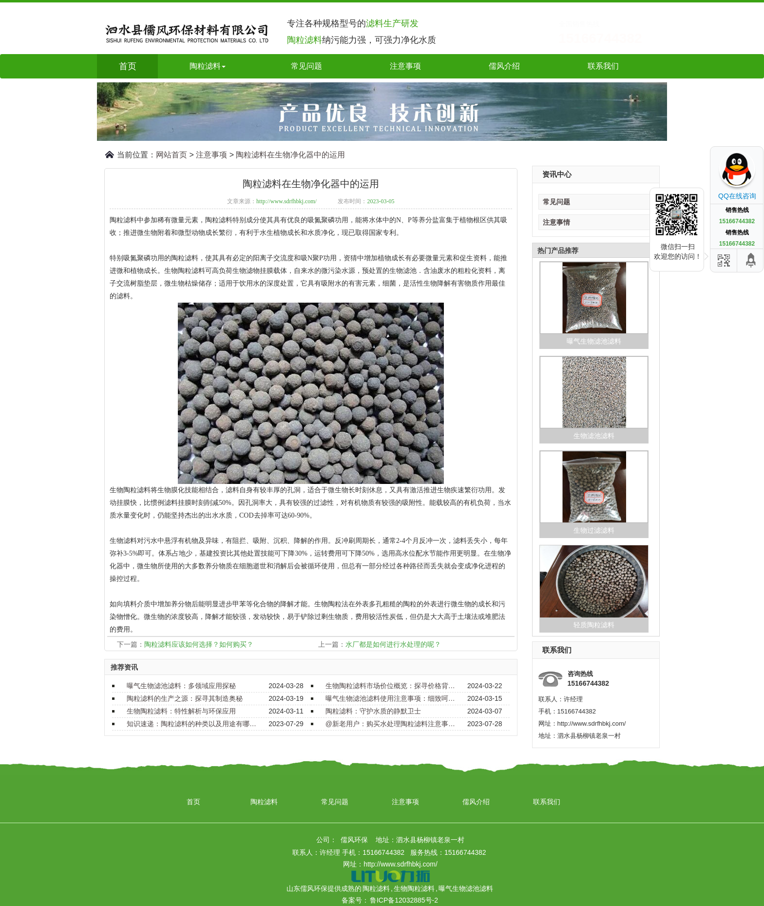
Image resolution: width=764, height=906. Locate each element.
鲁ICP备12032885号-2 (404, 900)
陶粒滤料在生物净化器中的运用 (290, 155)
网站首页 (171, 155)
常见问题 (306, 66)
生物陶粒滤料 (414, 888)
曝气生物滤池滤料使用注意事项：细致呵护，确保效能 (390, 698)
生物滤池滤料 (593, 436)
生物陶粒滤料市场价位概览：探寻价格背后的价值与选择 (390, 686)
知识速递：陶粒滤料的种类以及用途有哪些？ (192, 724)
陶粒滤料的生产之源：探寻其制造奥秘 (185, 698)
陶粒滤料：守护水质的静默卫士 (373, 711)
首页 (127, 66)
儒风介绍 (504, 66)
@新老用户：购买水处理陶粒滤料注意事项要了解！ (390, 724)
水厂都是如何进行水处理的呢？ (393, 644)
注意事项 (405, 66)
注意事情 (556, 222)
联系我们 (603, 66)
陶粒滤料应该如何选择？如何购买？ (198, 644)
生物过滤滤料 (593, 530)
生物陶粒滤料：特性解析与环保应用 (181, 711)
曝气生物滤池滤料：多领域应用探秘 (181, 686)
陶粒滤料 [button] (208, 66)
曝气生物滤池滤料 (594, 341)
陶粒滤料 (264, 802)
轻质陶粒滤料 (593, 625)
